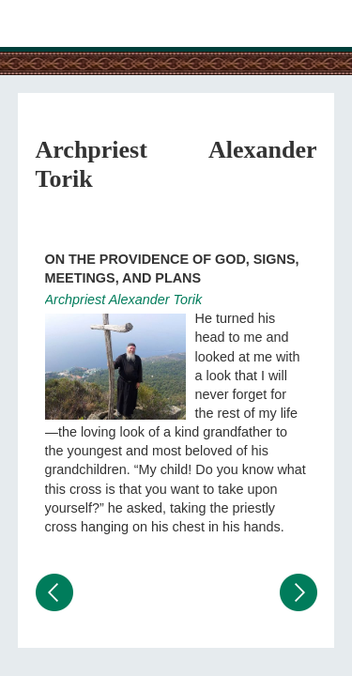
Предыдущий (54, 592)
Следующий (298, 592)
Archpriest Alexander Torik (124, 299)
